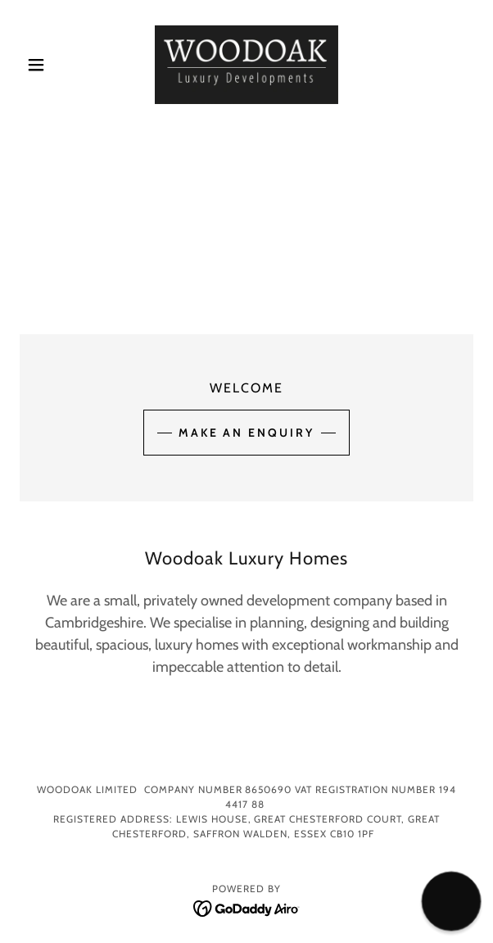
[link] (246, 65)
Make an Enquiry (247, 432)
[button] (54, 64)
